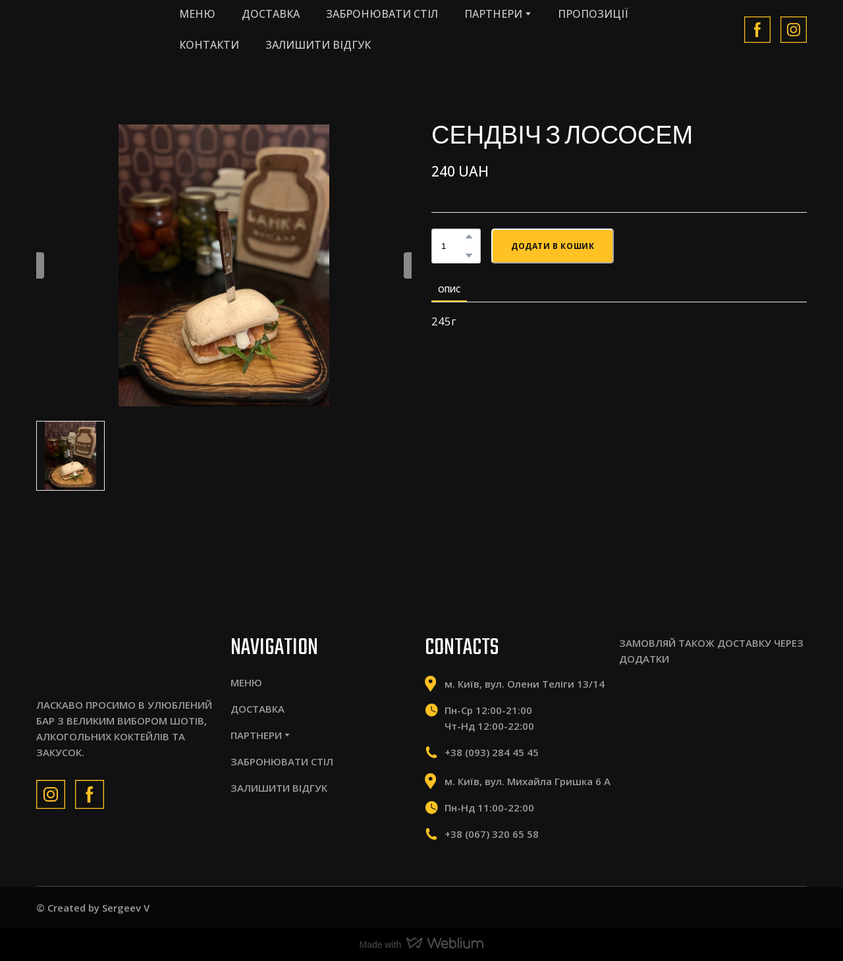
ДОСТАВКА (271, 14)
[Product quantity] (453, 246)
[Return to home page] (94, 29)
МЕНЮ (197, 14)
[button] (757, 29)
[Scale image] (661, 709)
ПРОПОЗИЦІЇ (593, 14)
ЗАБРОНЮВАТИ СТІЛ (382, 14)
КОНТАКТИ (209, 45)
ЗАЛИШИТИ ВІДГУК (318, 45)
